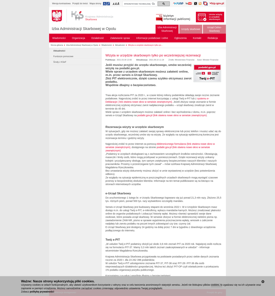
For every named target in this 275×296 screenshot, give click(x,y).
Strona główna (57, 45)
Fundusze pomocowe (63, 56)
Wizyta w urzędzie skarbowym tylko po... (145, 45)
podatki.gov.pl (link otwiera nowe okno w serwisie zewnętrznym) (172, 115)
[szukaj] (139, 3)
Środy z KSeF (59, 62)
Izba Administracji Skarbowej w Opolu (84, 28)
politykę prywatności (42, 291)
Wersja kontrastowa (61, 3)
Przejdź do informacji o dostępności (106, 3)
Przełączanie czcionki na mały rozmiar (114, 3)
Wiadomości (106, 45)
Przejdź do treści (80, 3)
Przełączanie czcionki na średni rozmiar (116, 3)
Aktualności (120, 45)
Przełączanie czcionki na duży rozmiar (118, 3)
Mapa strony (95, 3)
